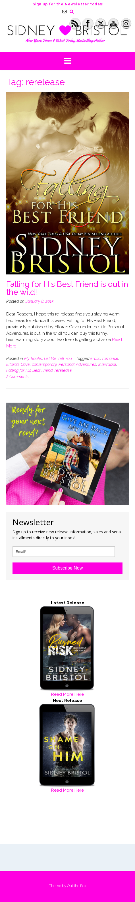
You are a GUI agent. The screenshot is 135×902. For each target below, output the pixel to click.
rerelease (63, 370)
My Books (33, 358)
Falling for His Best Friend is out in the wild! (67, 288)
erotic (95, 358)
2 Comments (17, 376)
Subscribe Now (67, 568)
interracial (107, 364)
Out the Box (76, 886)
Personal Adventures (77, 364)
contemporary (44, 364)
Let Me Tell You (58, 358)
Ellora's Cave (18, 364)
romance (110, 358)
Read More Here (67, 694)
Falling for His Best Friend (29, 370)
